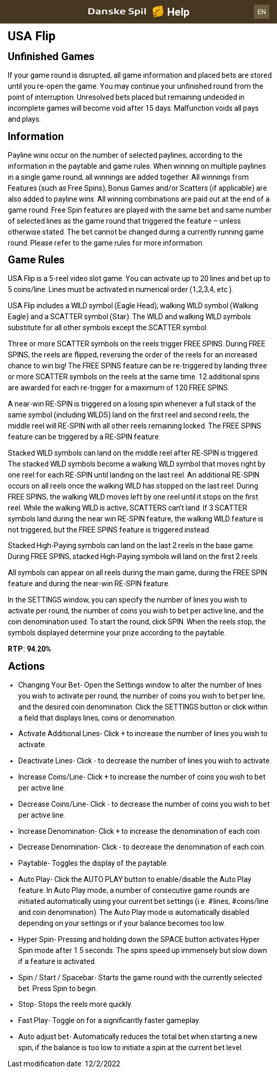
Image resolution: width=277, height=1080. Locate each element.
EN (262, 12)
